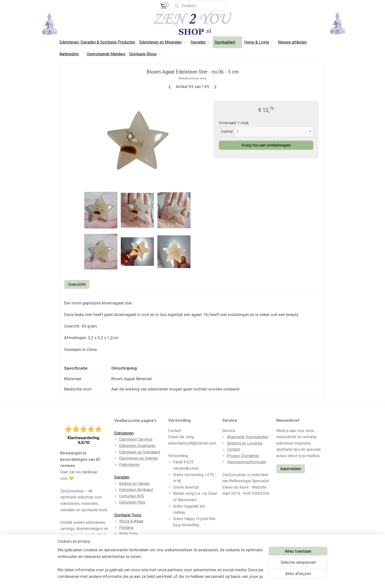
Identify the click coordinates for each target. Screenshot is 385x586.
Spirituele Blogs (145, 54)
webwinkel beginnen (202, 577)
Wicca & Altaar (131, 521)
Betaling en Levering (244, 443)
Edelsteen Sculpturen (137, 445)
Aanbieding (69, 54)
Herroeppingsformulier (246, 462)
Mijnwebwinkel (243, 577)
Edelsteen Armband (136, 489)
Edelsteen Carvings (135, 439)
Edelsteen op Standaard (139, 452)
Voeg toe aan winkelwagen (266, 145)
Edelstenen (124, 433)
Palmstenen (129, 464)
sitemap (175, 577)
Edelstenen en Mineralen (163, 42)
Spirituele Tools (128, 515)
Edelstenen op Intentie (138, 458)
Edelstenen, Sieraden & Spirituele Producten (97, 42)
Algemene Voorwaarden (247, 437)
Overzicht (77, 284)
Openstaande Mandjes (106, 54)
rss (184, 577)
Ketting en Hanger (134, 483)
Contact (233, 449)
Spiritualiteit (227, 42)
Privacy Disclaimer (243, 455)
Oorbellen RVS (131, 496)
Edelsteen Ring (132, 502)
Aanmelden (290, 468)
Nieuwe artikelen (292, 42)
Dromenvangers (132, 540)
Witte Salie (128, 533)
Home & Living (259, 42)
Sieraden (201, 42)
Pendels (126, 527)
